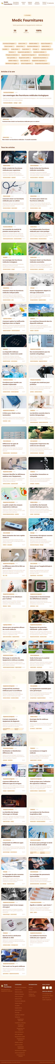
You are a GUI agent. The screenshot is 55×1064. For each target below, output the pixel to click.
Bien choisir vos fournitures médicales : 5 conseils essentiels (47, 997)
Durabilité (6, 49)
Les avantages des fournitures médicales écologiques (47, 993)
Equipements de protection (40, 58)
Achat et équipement (27, 63)
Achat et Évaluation (37, 3)
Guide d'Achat (26, 49)
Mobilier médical (13, 60)
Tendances (12, 52)
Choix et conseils (44, 3)
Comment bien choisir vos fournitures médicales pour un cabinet (47, 995)
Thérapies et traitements (12, 55)
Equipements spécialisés (24, 52)
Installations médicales (40, 52)
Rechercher (50, 3)
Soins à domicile (25, 60)
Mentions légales (33, 992)
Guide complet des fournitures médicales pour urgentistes (47, 999)
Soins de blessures (44, 55)
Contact (30, 989)
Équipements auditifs (25, 58)
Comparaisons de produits (42, 63)
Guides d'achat (15, 49)
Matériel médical (30, 3)
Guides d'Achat (46, 46)
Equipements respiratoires (39, 60)
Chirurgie (36, 49)
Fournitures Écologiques (16, 3)
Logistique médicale (46, 49)
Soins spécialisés (12, 58)
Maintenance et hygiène (12, 63)
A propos (31, 987)
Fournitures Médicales (33, 46)
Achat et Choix (20, 46)
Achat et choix (23, 3)
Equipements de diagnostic (29, 55)
